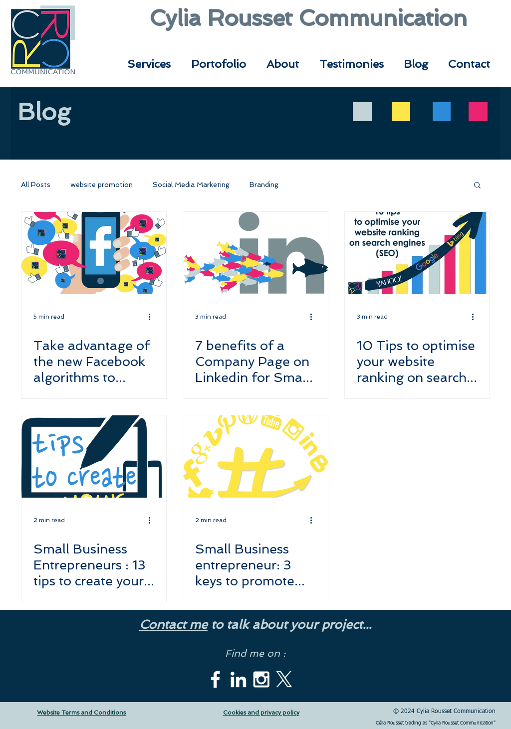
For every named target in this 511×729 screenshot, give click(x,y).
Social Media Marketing (191, 184)
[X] (284, 679)
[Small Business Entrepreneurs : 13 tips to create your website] (93, 456)
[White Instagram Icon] (261, 679)
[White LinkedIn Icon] (238, 679)
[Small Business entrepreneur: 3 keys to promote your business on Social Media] (255, 456)
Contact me (173, 624)
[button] (477, 186)
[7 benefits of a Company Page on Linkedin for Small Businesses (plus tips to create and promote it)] (255, 253)
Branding (264, 184)
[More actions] (153, 317)
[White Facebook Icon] (215, 679)
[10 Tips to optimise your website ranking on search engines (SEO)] (417, 253)
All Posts (35, 184)
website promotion (101, 184)
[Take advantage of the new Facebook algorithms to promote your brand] (93, 253)
